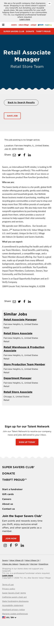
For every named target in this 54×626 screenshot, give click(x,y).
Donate (30, 31)
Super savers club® (18, 467)
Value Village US (16, 560)
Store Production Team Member (24, 364)
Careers (6, 499)
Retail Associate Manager (20, 319)
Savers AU (24, 564)
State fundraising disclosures (15, 601)
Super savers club (13, 31)
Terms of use (8, 584)
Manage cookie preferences (15, 614)
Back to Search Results (21, 102)
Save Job (12, 116)
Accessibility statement (12, 605)
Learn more (24, 19)
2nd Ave (33, 564)
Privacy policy (8, 589)
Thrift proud (43, 31)
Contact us (8, 508)
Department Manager (18, 378)
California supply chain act (14, 597)
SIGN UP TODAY (27, 442)
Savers (5, 560)
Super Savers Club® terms (14, 593)
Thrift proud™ (14, 479)
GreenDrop (43, 564)
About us (7, 504)
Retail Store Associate (18, 333)
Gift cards (8, 494)
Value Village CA (32, 560)
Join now (11, 538)
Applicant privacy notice (13, 609)
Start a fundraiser (12, 489)
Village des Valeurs (10, 564)
